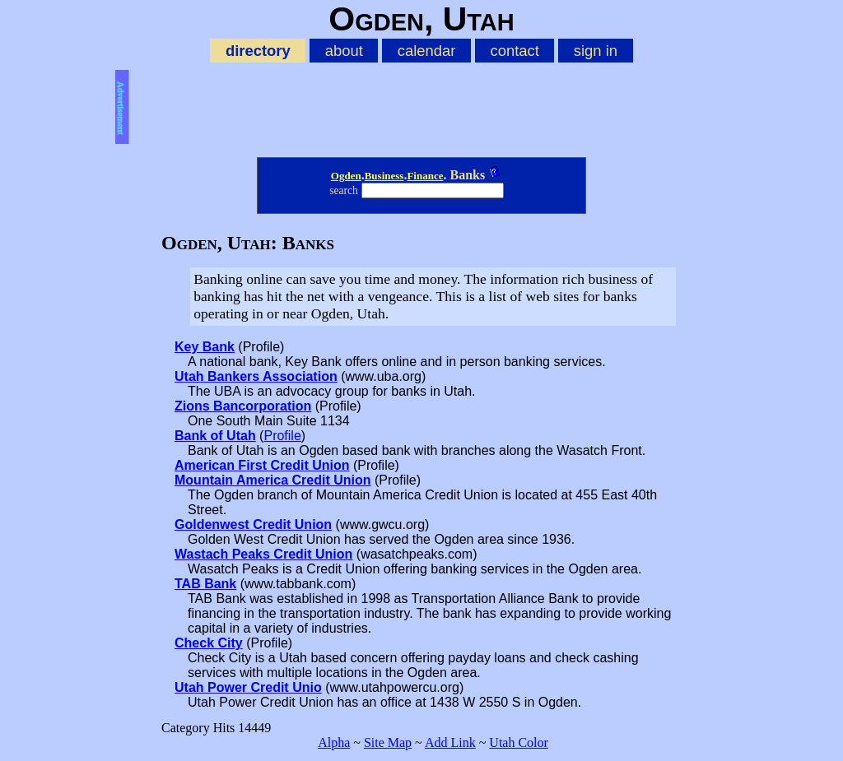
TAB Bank (205, 584)
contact (514, 50)
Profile (281, 436)
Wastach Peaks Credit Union (263, 554)
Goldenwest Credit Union (253, 524)
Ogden (346, 175)
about (344, 50)
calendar (427, 50)
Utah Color (518, 742)
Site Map (388, 742)
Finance (425, 175)
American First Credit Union (262, 465)
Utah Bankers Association (256, 376)
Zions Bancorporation (243, 406)
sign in (595, 50)
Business (384, 175)
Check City (209, 643)
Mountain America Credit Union (273, 480)
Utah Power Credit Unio (248, 687)
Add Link (450, 742)
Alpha (334, 742)
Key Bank (205, 347)
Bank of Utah (215, 436)
